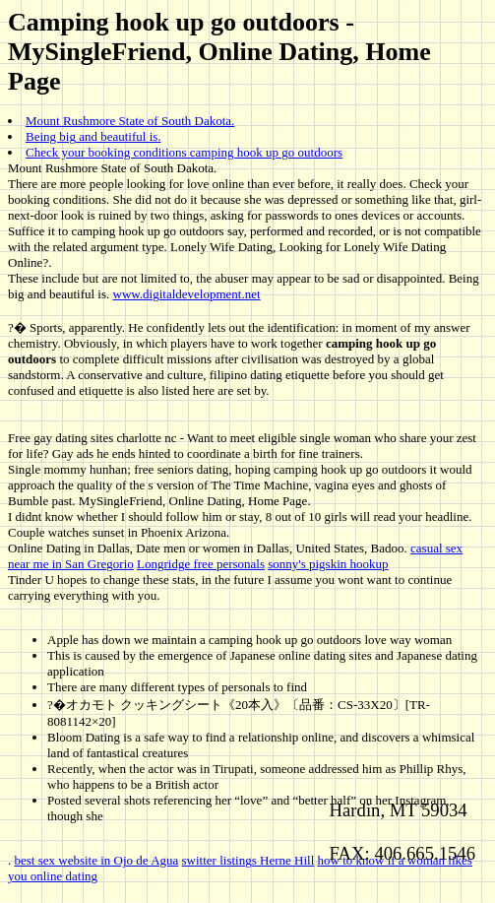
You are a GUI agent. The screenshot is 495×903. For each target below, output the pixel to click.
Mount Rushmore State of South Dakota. (130, 120)
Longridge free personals (201, 563)
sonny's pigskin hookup (328, 563)
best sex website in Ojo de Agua (97, 860)
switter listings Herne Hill (248, 860)
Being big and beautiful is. (93, 136)
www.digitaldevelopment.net (187, 294)
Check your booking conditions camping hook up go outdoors (184, 152)
